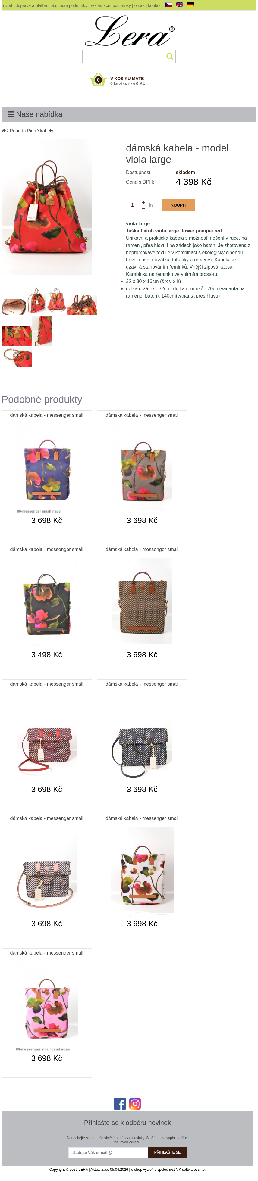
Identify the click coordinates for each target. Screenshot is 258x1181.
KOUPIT (179, 205)
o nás (139, 5)
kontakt (155, 5)
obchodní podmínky (69, 5)
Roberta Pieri (23, 130)
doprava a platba (31, 5)
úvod (7, 5)
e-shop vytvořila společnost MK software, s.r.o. (168, 1169)
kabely (46, 130)
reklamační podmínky (111, 5)
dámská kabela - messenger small (46, 415)
